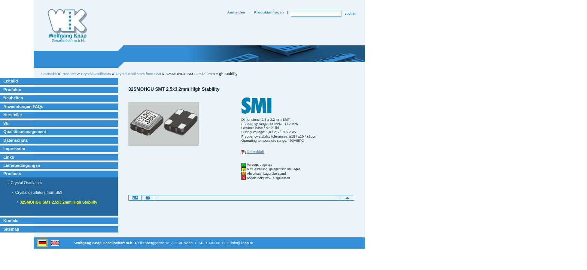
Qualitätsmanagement (24, 131)
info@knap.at (242, 243)
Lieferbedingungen (21, 165)
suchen (350, 13)
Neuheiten (13, 98)
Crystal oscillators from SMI (138, 74)
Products (12, 173)
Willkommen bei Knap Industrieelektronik (67, 26)
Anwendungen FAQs (23, 106)
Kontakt (11, 220)
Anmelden (236, 12)
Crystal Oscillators (25, 183)
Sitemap (11, 229)
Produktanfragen (269, 12)
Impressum (14, 148)
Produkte (12, 89)
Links (8, 157)
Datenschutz (15, 140)
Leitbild (10, 81)
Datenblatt (255, 152)
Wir (6, 123)
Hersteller (12, 114)
